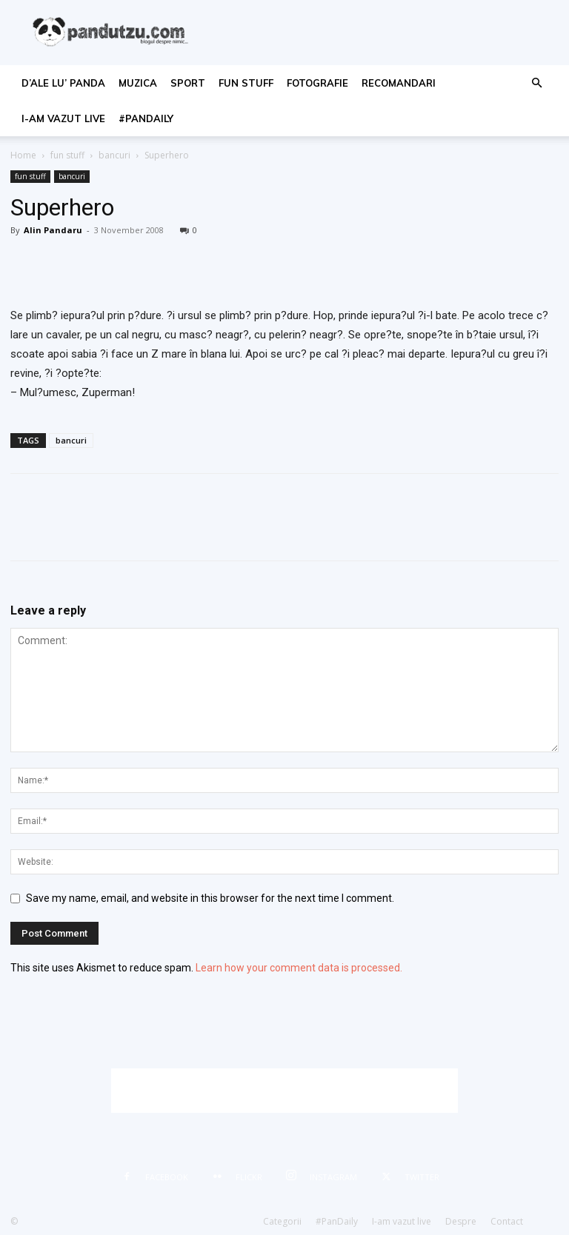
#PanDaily (146, 118)
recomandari (399, 83)
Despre (460, 1221)
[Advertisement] (284, 1090)
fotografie (317, 83)
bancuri (114, 155)
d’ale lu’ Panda (63, 83)
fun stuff (246, 83)
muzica (138, 83)
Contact (506, 1221)
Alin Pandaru (53, 229)
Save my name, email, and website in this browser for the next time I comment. (210, 898)
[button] (536, 83)
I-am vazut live (63, 118)
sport (187, 83)
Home (23, 155)
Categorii (282, 1221)
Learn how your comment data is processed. (299, 968)
